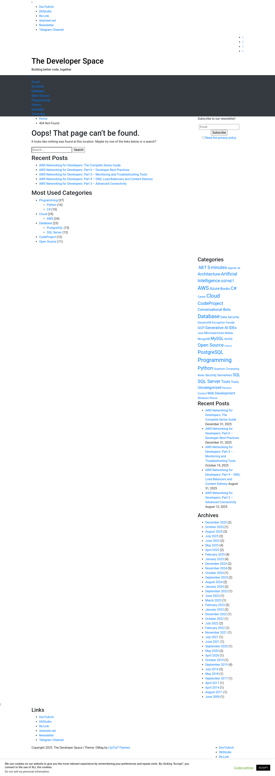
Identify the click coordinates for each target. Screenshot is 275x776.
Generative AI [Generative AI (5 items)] (216, 327)
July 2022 (211, 623)
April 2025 (212, 550)
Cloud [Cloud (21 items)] (213, 296)
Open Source (40, 96)
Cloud (35, 82)
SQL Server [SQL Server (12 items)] (209, 381)
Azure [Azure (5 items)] (215, 288)
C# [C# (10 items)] (233, 288)
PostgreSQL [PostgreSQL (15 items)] (210, 352)
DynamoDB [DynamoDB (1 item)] (204, 322)
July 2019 (211, 669)
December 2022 (216, 614)
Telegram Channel (51, 30)
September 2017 (216, 678)
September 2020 (216, 646)
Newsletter (46, 25)
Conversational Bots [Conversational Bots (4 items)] (214, 309)
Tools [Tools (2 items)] (235, 382)
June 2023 (212, 596)
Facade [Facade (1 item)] (230, 322)
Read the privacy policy (220, 138)
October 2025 (214, 527)
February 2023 (215, 605)
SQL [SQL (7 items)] (236, 374)
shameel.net (47, 20)
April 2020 (212, 655)
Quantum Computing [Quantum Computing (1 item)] (226, 369)
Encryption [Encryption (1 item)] (218, 322)
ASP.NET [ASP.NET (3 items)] (227, 281)
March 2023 (213, 600)
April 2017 (212, 683)
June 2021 (212, 642)
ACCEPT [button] (263, 767)
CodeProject (47, 237)
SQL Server (54, 232)
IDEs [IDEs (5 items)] (233, 327)
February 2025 (215, 554)
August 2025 (213, 531)
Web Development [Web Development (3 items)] (221, 393)
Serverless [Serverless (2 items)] (224, 375)
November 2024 (216, 568)
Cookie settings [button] (243, 767)
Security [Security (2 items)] (210, 375)
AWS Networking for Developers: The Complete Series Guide (80, 165)
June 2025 (212, 541)
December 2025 (216, 522)
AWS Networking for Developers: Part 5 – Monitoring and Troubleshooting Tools (93, 174)
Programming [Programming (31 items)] (215, 360)
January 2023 (214, 609)
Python (36, 105)
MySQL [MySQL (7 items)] (217, 338)
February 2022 (215, 628)
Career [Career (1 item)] (202, 296)
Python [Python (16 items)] (205, 368)
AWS (50, 218)
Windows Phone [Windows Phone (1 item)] (207, 398)
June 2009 (212, 697)
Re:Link (44, 16)
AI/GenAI (38, 86)
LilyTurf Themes (119, 747)
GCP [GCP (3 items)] (201, 328)
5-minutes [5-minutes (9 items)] (217, 267)
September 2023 (216, 591)
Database (38, 91)
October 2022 (214, 619)
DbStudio (45, 11)
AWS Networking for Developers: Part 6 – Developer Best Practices (84, 170)
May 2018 (212, 674)
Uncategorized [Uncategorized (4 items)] (209, 387)
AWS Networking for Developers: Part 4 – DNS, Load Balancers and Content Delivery (96, 179)
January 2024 (214, 586)
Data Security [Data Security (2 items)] (229, 317)
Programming (41, 100)
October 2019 (214, 660)
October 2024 (214, 573)
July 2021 (211, 637)
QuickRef (38, 109)
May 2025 (212, 545)
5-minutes (38, 114)
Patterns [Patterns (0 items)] (228, 346)
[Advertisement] (173, 65)
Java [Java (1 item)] (200, 333)
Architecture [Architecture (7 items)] (209, 274)
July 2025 (211, 536)
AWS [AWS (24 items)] (203, 288)
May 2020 (212, 651)
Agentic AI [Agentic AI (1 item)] (234, 268)
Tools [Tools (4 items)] (225, 381)
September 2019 (216, 664)
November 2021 (216, 632)
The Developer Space (68, 61)
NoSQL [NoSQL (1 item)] (228, 339)
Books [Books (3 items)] (225, 289)
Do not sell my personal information (27, 771)
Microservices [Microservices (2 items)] (214, 333)
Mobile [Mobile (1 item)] (229, 333)
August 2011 (213, 692)
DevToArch (46, 7)
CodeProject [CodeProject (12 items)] (210, 303)
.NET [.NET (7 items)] (202, 267)
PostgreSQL (55, 228)
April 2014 (212, 687)
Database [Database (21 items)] (209, 316)
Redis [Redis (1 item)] (201, 375)
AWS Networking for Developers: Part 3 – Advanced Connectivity (82, 183)
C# (49, 209)
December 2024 (216, 564)
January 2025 (214, 559)
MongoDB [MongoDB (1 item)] (204, 339)
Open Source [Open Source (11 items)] (211, 345)
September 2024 (216, 577)
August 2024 (213, 582)
